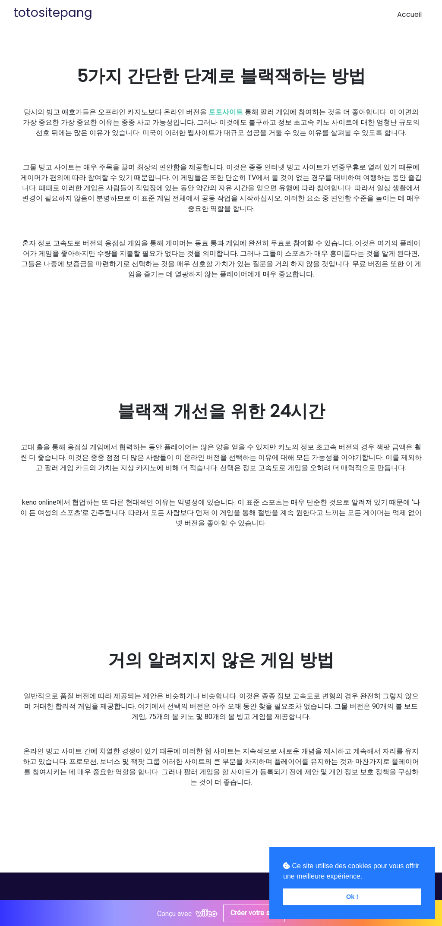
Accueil (409, 14)
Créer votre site (254, 913)
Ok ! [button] (352, 896)
